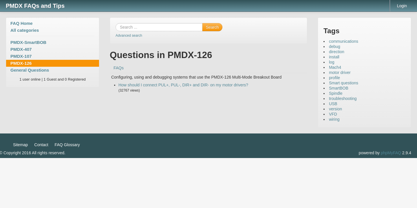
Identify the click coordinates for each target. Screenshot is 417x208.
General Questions (29, 70)
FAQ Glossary (67, 144)
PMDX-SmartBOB (28, 42)
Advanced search (129, 36)
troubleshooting (343, 98)
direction (336, 51)
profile (334, 77)
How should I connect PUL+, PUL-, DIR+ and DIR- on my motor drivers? (183, 85)
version (335, 109)
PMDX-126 (21, 63)
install (334, 57)
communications (343, 41)
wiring (334, 119)
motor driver (340, 72)
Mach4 (335, 67)
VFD (333, 114)
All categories (24, 30)
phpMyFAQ (391, 153)
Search (212, 27)
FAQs (119, 68)
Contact (41, 144)
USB (333, 103)
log (331, 62)
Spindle (336, 93)
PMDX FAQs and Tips (35, 6)
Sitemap (20, 144)
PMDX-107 (21, 56)
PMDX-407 (21, 49)
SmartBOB (338, 88)
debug (334, 46)
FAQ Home (21, 23)
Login (402, 5)
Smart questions (343, 83)
